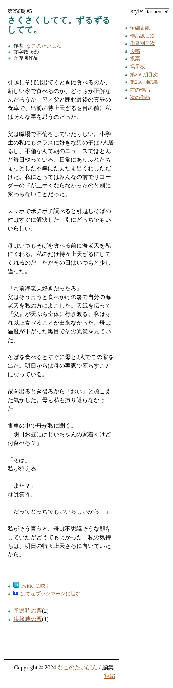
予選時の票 (27, 611)
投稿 (135, 51)
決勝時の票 (27, 619)
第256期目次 (144, 74)
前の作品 (140, 90)
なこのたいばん (43, 46)
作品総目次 (142, 36)
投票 (135, 59)
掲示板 (137, 66)
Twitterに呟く (31, 586)
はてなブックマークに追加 (47, 593)
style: (150, 11)
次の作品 (140, 97)
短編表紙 (140, 28)
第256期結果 (144, 82)
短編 (109, 676)
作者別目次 (142, 43)
